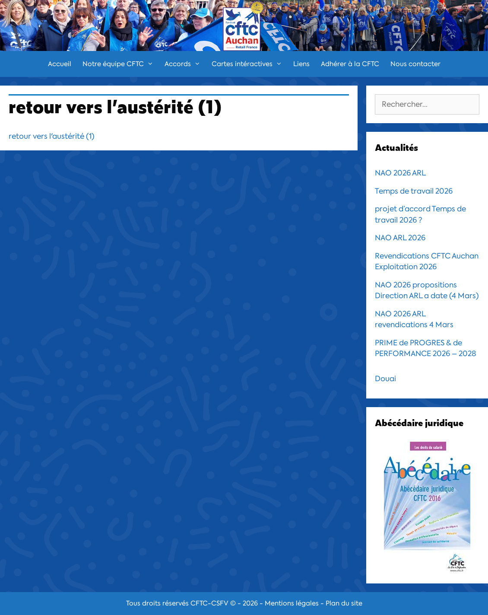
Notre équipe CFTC (120, 64)
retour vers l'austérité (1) (52, 136)
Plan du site (344, 603)
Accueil (59, 64)
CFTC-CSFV (209, 603)
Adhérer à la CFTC (350, 64)
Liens (301, 64)
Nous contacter (415, 64)
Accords (185, 64)
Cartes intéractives (250, 64)
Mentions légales (292, 603)
